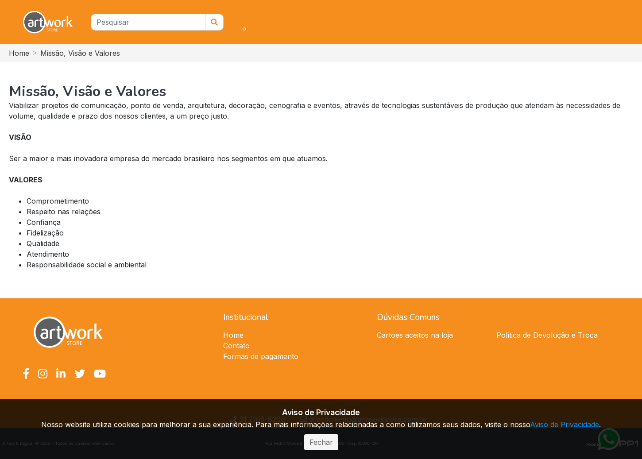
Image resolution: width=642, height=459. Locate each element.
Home (19, 53)
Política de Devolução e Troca (547, 335)
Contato (236, 345)
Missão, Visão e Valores (80, 53)
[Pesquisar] (148, 22)
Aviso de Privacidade (564, 424)
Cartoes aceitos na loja (415, 335)
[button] (231, 22)
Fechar (321, 442)
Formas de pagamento (260, 356)
